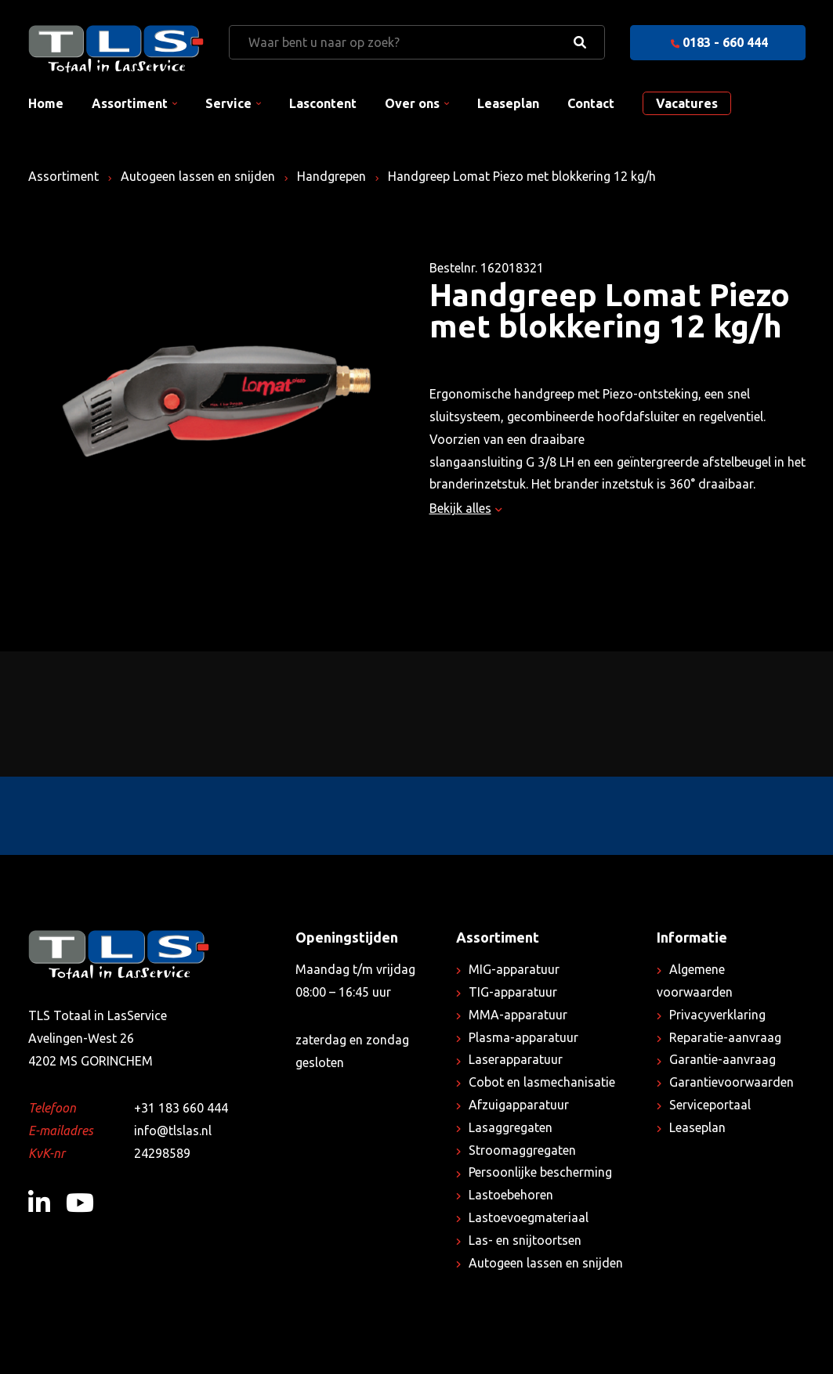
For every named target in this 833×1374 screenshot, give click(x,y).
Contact (590, 103)
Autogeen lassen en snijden (198, 176)
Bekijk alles (465, 508)
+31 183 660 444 (181, 1108)
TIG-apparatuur (513, 992)
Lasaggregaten (510, 1127)
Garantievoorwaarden (731, 1082)
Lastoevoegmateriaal (529, 1217)
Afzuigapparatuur (519, 1105)
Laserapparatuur (516, 1059)
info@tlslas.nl (173, 1130)
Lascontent (323, 103)
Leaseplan (508, 103)
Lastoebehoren (511, 1195)
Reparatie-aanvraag (725, 1037)
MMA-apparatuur (518, 1015)
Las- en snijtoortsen (525, 1240)
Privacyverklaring (717, 1015)
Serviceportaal (710, 1105)
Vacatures (687, 103)
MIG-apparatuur (514, 969)
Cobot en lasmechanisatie (542, 1082)
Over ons (412, 103)
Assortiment (130, 103)
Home (45, 103)
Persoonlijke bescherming (540, 1172)
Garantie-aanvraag (722, 1059)
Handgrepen (331, 176)
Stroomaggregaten (522, 1150)
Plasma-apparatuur (523, 1037)
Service (228, 103)
